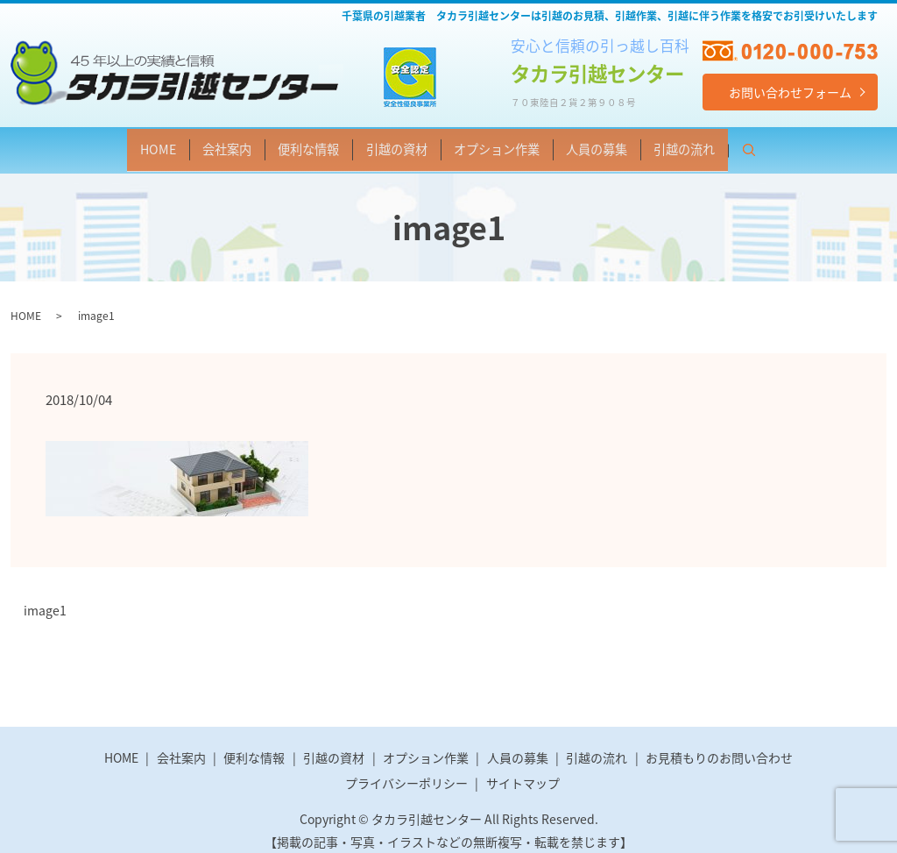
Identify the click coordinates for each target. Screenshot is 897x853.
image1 (45, 598)
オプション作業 (518, 143)
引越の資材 (392, 143)
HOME (84, 143)
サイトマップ (523, 770)
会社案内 (174, 143)
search (843, 146)
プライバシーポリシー (406, 770)
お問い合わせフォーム (790, 92)
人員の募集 (644, 143)
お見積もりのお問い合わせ (719, 745)
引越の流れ (756, 143)
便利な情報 (279, 143)
